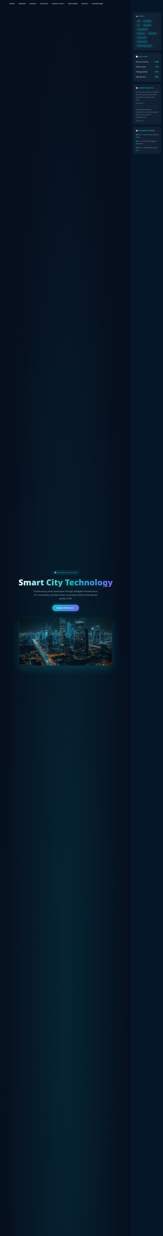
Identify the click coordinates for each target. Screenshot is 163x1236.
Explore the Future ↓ (66, 608)
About (12, 4)
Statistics (44, 4)
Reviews (32, 4)
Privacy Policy (58, 4)
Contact (84, 4)
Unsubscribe (97, 4)
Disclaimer (73, 4)
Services (22, 4)
